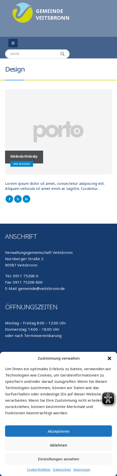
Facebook (9, 199)
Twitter (18, 199)
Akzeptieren (59, 431)
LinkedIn (26, 199)
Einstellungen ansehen (58, 458)
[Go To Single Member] (58, 132)
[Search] (62, 54)
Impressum (81, 469)
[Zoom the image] (23, 5)
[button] (109, 358)
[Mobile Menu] (13, 43)
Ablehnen (58, 445)
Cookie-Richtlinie (38, 469)
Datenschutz (62, 469)
